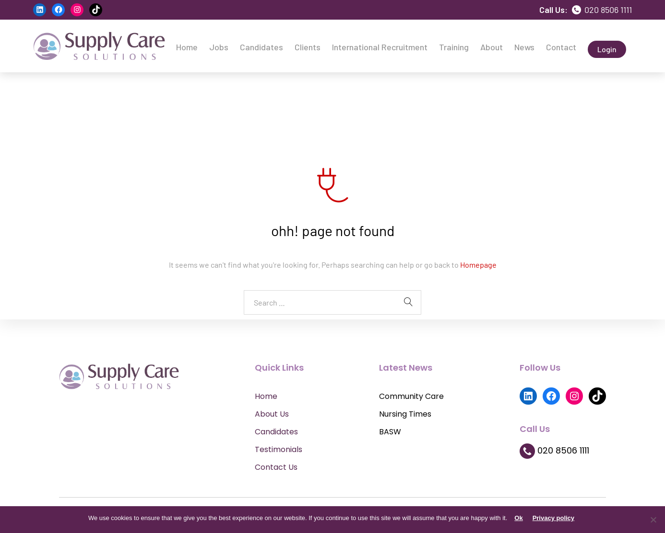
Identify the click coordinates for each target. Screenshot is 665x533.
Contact (561, 47)
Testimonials (278, 449)
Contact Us (276, 467)
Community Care (411, 396)
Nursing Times (405, 414)
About (491, 47)
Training (454, 47)
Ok (518, 518)
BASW (390, 431)
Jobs (218, 47)
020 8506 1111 (602, 9)
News (524, 47)
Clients (308, 47)
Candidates (261, 47)
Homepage (478, 264)
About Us (272, 414)
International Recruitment (380, 47)
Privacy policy (553, 518)
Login (607, 49)
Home (187, 47)
